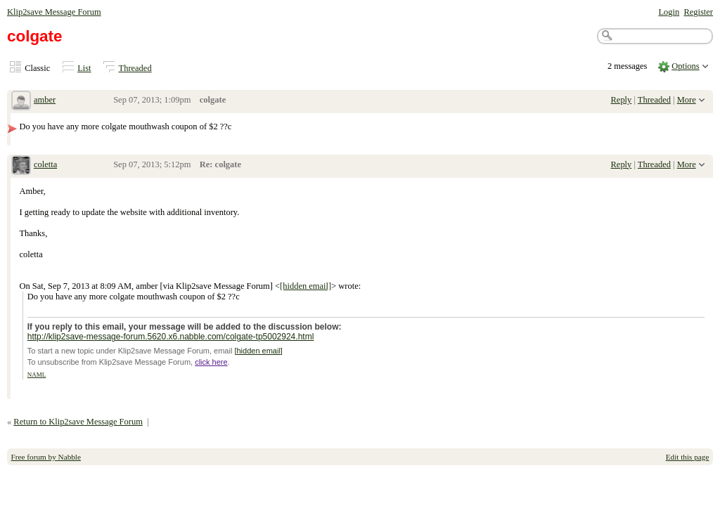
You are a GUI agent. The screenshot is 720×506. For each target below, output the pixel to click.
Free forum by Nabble (46, 457)
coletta (45, 164)
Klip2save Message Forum (54, 12)
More (686, 100)
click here (211, 362)
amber (45, 100)
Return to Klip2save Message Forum (78, 422)
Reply (621, 100)
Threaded (135, 68)
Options (685, 66)
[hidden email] (305, 286)
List (84, 68)
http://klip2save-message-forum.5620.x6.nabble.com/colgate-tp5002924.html (170, 337)
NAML (36, 374)
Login (668, 12)
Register (698, 12)
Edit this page (687, 457)
